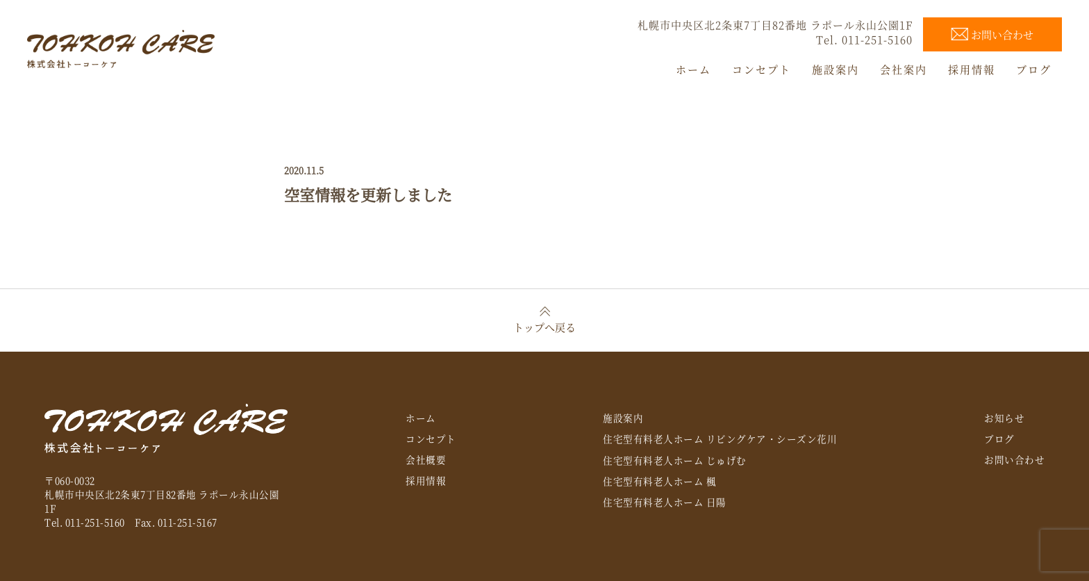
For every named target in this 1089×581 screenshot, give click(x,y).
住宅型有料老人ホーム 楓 (659, 481)
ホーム (421, 418)
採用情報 (426, 480)
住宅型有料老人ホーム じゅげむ (675, 460)
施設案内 (623, 418)
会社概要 (426, 459)
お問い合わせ (1014, 459)
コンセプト (431, 438)
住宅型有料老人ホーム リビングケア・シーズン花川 (720, 438)
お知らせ (1004, 418)
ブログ (999, 438)
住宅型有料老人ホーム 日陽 (664, 502)
